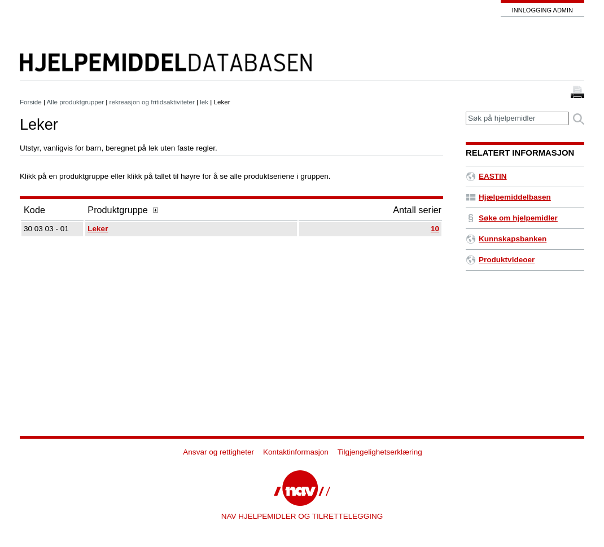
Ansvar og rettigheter (218, 452)
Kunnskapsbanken (506, 239)
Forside (31, 101)
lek (204, 101)
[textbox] (517, 119)
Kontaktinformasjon (296, 452)
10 (435, 228)
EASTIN (486, 176)
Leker (97, 228)
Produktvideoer (500, 259)
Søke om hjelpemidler (512, 218)
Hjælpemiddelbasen (508, 197)
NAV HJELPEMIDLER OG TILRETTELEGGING (302, 516)
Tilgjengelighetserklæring (380, 452)
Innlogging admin (542, 10)
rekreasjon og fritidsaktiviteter (152, 101)
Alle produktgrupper (75, 101)
